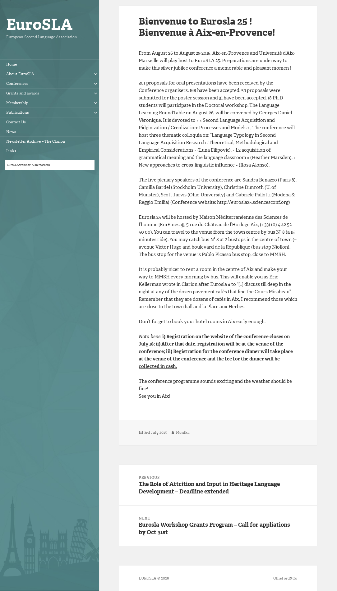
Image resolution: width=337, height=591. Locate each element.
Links (11, 151)
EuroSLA (39, 24)
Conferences (17, 83)
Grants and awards (22, 93)
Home (11, 64)
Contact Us (16, 122)
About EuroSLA (20, 73)
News (11, 131)
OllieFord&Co (285, 578)
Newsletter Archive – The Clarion (35, 141)
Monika (182, 432)
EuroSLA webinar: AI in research (28, 165)
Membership (17, 102)
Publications (17, 112)
